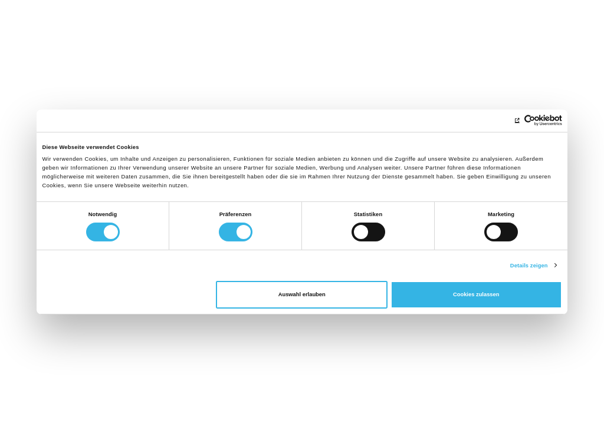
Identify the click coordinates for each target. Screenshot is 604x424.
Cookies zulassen (476, 294)
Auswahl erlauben (302, 294)
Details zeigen (529, 266)
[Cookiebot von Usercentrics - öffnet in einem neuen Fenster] (510, 120)
